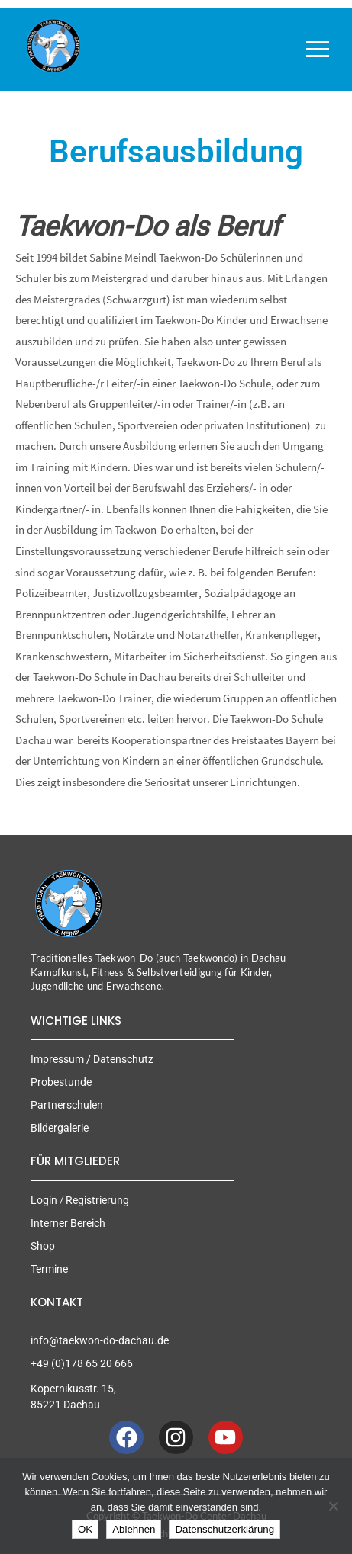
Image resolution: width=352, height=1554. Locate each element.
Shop (43, 1246)
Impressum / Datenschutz (92, 1059)
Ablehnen (133, 1529)
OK (85, 1529)
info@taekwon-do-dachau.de (100, 1340)
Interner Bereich (68, 1223)
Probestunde (61, 1082)
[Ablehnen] (333, 1506)
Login (44, 1200)
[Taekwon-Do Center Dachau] (53, 45)
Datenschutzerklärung (224, 1529)
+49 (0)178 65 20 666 (82, 1363)
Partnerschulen (67, 1105)
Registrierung (97, 1200)
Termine (49, 1269)
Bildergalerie (60, 1128)
